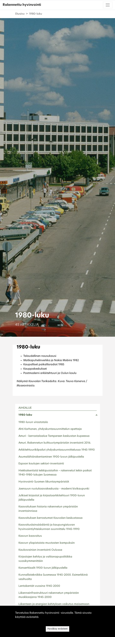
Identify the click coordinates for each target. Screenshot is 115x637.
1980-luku (25, 415)
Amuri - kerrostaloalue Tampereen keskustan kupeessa (54, 436)
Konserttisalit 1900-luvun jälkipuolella (42, 568)
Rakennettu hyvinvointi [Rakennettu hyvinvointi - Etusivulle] (22, 5)
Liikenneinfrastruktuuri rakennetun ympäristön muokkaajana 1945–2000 (48, 595)
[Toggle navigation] (107, 5)
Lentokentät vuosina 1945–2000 (39, 586)
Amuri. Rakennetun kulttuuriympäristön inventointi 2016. (54, 443)
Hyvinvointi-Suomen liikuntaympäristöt (43, 482)
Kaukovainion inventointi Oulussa (40, 550)
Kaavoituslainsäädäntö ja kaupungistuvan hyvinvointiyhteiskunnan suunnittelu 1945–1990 (49, 527)
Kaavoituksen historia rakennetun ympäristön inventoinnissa (48, 508)
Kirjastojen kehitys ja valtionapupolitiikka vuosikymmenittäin (45, 559)
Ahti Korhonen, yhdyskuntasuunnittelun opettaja (50, 429)
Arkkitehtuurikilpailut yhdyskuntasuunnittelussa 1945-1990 (56, 450)
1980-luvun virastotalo (33, 422)
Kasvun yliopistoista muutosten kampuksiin (46, 543)
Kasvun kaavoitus (30, 536)
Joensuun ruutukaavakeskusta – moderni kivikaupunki (53, 489)
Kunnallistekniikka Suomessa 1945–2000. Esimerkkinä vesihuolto (53, 577)
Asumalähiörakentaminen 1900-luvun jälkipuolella (51, 457)
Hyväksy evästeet (57, 629)
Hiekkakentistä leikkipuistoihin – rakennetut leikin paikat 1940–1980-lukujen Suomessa (55, 472)
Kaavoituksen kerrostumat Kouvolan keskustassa (50, 518)
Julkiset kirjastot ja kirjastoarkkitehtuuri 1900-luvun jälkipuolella (51, 497)
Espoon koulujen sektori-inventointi (41, 463)
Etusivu (20, 14)
